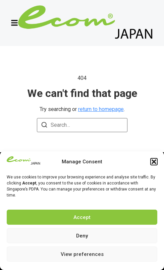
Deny (82, 236)
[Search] (44, 126)
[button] (154, 161)
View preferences (82, 254)
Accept (82, 217)
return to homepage (101, 109)
